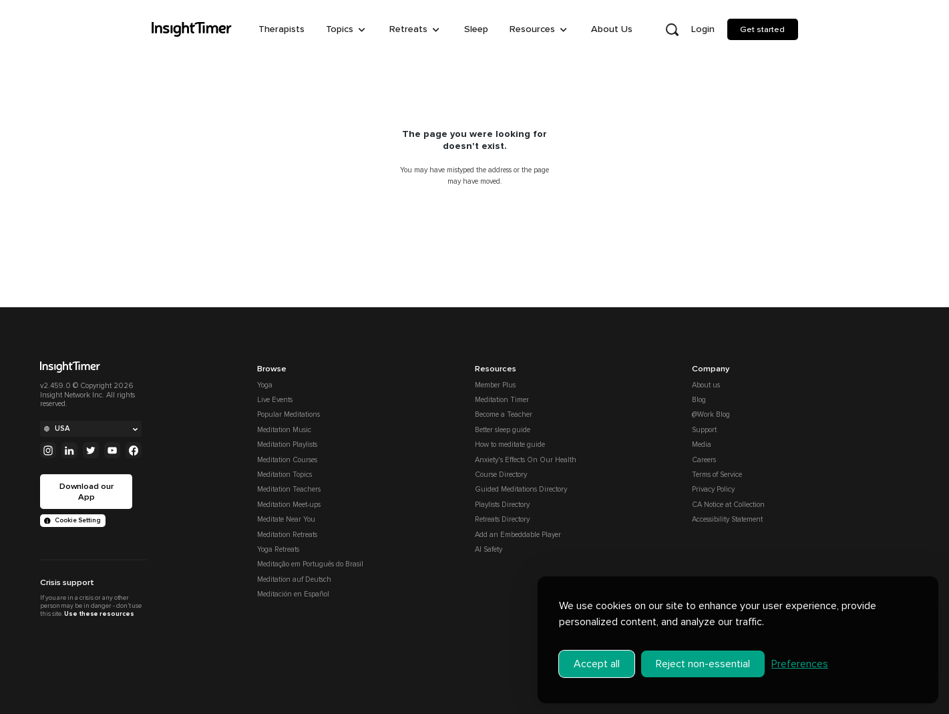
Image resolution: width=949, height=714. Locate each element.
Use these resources (99, 614)
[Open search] (672, 29)
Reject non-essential (703, 664)
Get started (762, 29)
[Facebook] (134, 450)
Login (703, 29)
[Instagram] (48, 450)
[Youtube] (112, 450)
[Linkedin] (69, 450)
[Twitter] (91, 450)
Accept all (597, 664)
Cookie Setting (72, 520)
